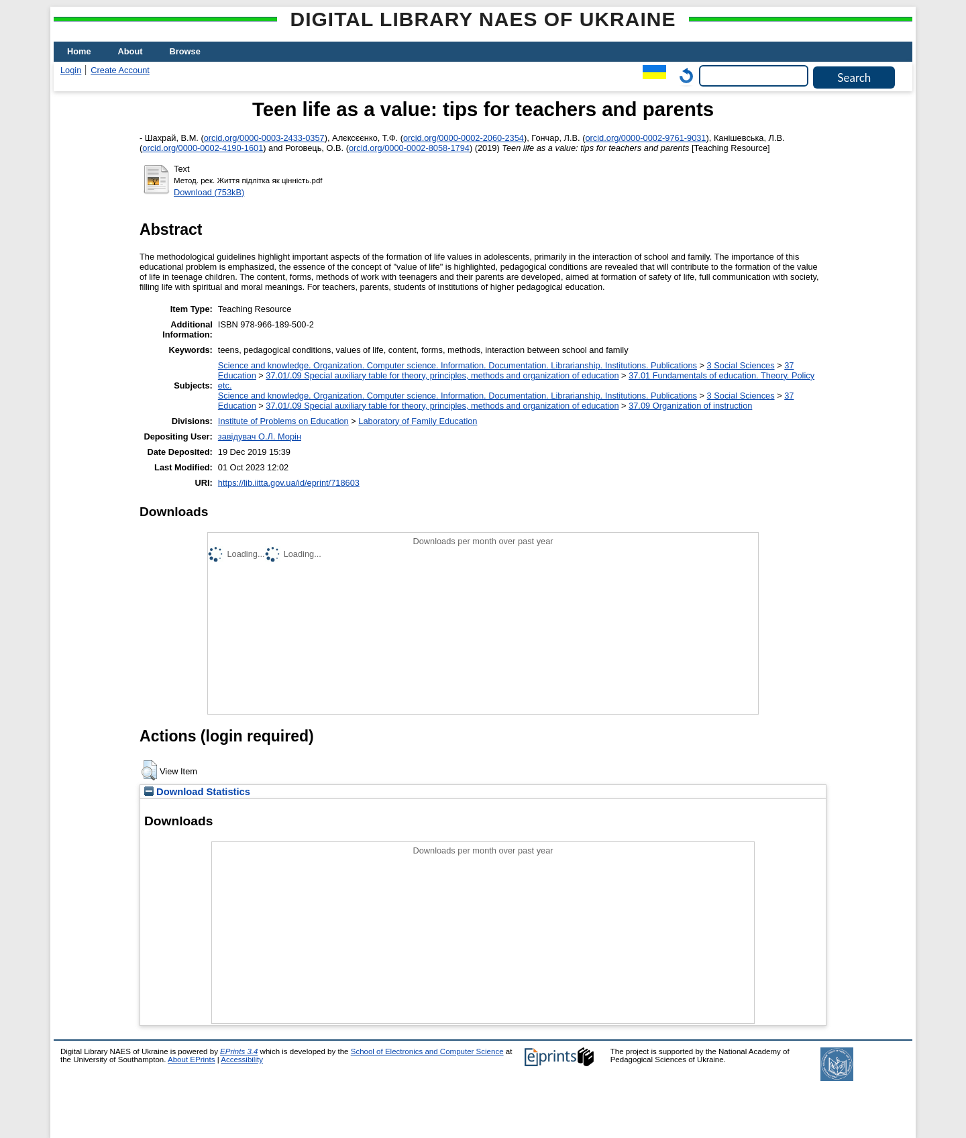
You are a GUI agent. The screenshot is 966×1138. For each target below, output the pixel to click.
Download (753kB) (209, 192)
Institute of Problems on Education (283, 421)
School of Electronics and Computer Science (427, 1051)
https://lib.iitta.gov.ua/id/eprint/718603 (289, 483)
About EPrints (191, 1059)
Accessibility (242, 1059)
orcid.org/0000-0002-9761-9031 (645, 138)
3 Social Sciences (741, 365)
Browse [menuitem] (185, 51)
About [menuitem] (130, 51)
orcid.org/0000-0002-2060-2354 (463, 138)
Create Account (120, 70)
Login (70, 70)
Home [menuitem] (79, 51)
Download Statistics (197, 791)
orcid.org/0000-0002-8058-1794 (409, 148)
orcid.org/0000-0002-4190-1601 (202, 148)
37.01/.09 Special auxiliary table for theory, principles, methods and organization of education (442, 375)
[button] (149, 770)
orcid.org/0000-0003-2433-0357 (264, 138)
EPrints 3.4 (239, 1051)
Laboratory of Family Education (417, 421)
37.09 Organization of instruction (690, 406)
